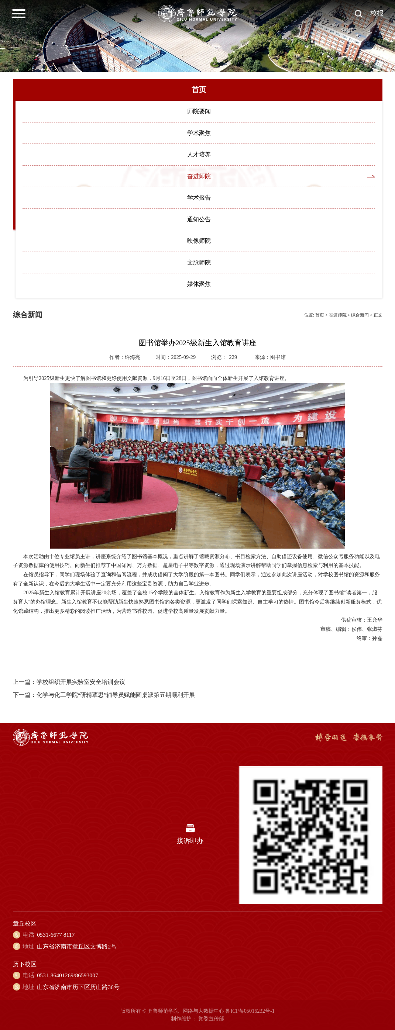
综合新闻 (360, 315)
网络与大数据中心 (203, 1011)
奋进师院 (199, 176)
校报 (377, 13)
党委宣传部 (211, 1019)
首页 (319, 315)
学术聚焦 (199, 133)
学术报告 (199, 197)
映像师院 (199, 241)
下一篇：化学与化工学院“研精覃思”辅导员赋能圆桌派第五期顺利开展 (104, 695)
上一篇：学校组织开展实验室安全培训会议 (69, 682)
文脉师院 (199, 262)
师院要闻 (199, 111)
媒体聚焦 (199, 284)
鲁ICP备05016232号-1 (249, 1011)
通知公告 (199, 219)
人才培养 (199, 154)
